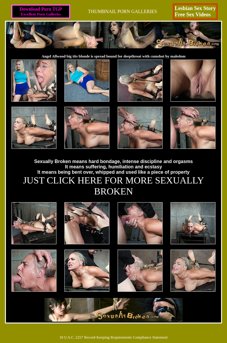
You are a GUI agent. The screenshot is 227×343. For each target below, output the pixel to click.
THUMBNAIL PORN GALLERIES (122, 11)
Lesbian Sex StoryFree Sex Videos (195, 11)
